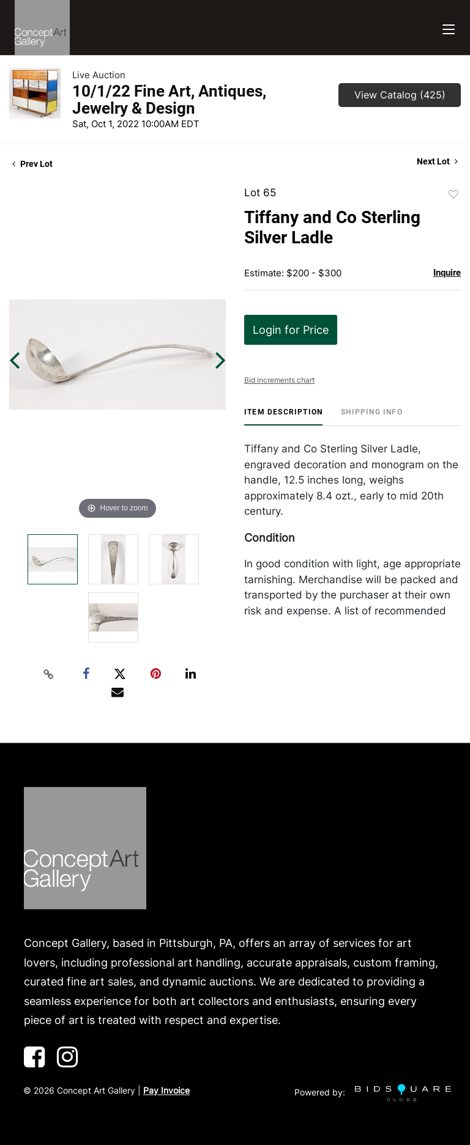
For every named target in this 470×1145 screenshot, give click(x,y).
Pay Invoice (166, 1090)
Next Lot (437, 161)
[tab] (283, 416)
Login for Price (291, 329)
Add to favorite (453, 194)
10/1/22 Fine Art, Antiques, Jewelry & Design (169, 99)
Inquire (447, 272)
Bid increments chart (279, 380)
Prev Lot (32, 164)
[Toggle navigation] (448, 27)
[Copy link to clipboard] (49, 674)
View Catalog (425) (400, 95)
